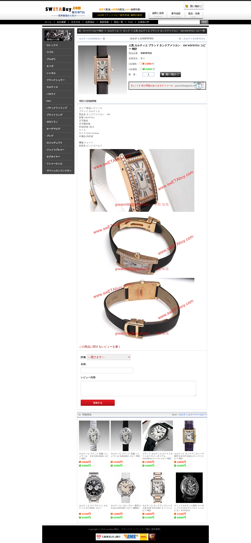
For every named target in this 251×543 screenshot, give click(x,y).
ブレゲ (50, 135)
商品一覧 (118, 22)
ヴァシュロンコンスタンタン (57, 171)
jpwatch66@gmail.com (185, 85)
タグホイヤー (53, 156)
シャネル (51, 73)
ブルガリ (51, 59)
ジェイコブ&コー (55, 149)
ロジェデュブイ (54, 142)
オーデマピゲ (53, 128)
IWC (49, 101)
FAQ (130, 22)
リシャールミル (54, 163)
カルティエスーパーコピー (192, 414)
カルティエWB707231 (194, 38)
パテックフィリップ (57, 108)
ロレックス (52, 45)
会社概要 (61, 22)
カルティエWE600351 (90, 38)
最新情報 (104, 22)
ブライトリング (54, 115)
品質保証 (89, 22)
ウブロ (50, 52)
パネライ (51, 94)
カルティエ (52, 87)
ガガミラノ (52, 122)
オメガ (50, 66)
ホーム (48, 22)
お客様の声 (143, 22)
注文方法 (75, 22)
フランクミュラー (56, 80)
